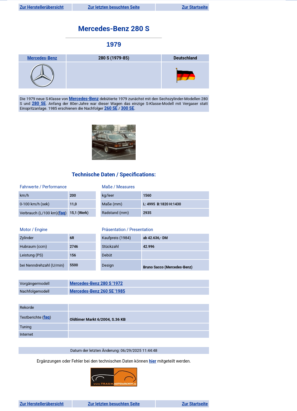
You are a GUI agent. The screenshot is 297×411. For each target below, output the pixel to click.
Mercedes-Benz (42, 58)
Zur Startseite (195, 7)
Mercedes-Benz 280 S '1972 (96, 283)
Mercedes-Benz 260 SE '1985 (97, 291)
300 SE (127, 108)
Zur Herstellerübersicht (41, 7)
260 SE (110, 108)
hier (152, 361)
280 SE (39, 103)
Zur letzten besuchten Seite (114, 7)
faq (62, 212)
